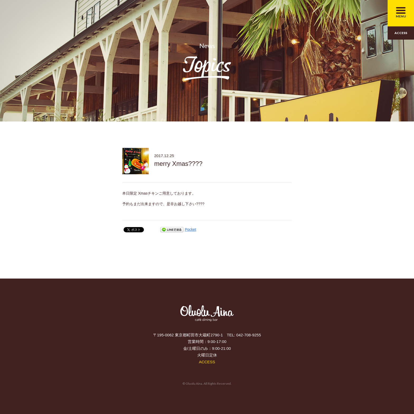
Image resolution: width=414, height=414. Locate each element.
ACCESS (400, 33)
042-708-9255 (248, 335)
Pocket (190, 229)
